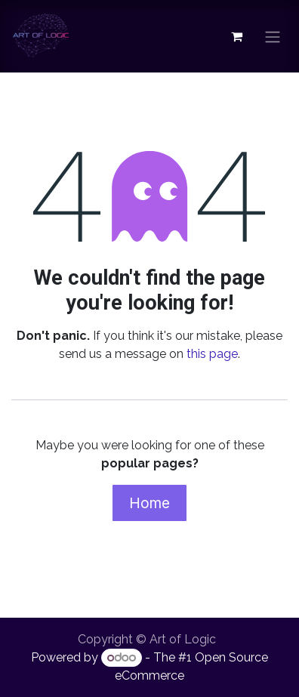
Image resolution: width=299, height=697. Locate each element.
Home (149, 503)
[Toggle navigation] (272, 36)
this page (212, 354)
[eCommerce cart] (236, 36)
